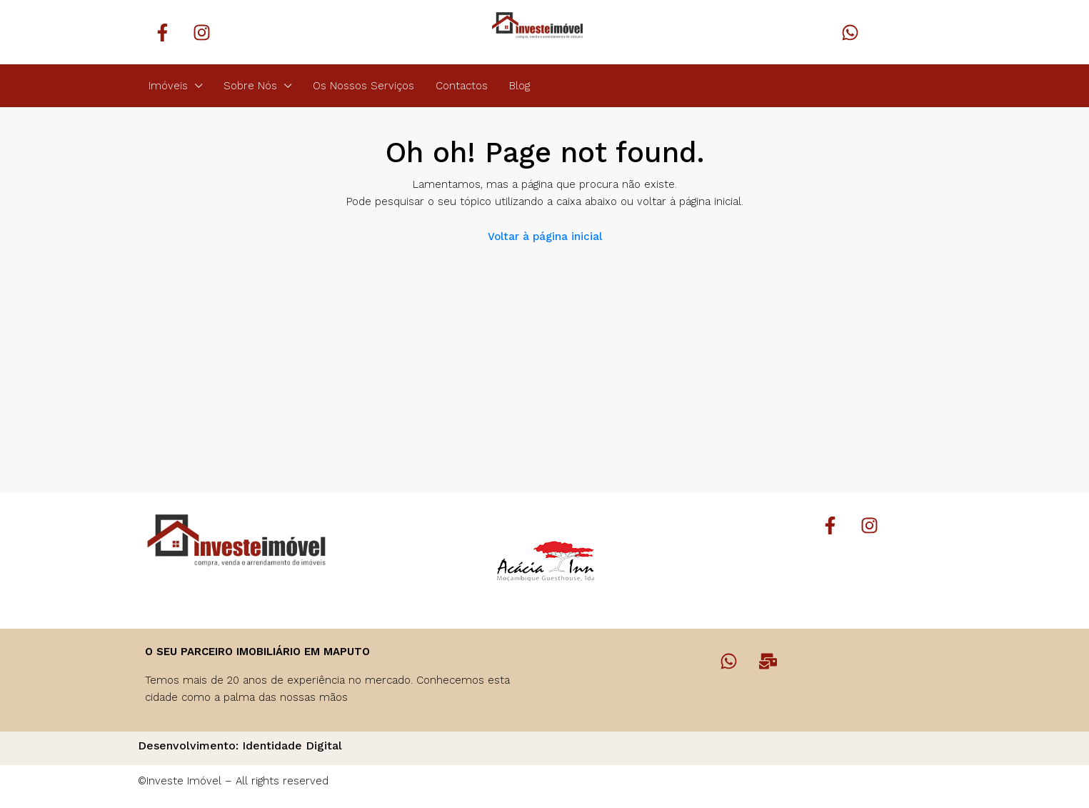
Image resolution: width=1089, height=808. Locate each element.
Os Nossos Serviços (363, 85)
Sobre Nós (250, 85)
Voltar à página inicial (545, 236)
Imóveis (168, 85)
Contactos (462, 85)
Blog (519, 85)
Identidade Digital (292, 745)
